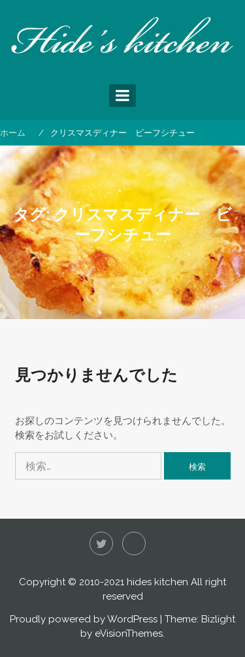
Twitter (101, 543)
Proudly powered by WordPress (83, 619)
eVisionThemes (129, 633)
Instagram (134, 543)
